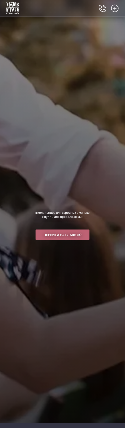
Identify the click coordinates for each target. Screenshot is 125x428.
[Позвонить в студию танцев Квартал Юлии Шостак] (102, 8)
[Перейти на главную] (13, 8)
